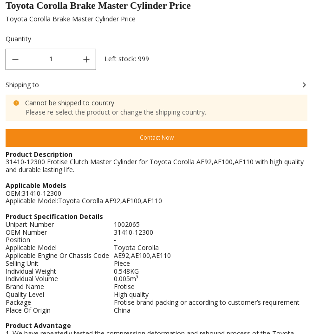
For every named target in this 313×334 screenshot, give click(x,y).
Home (14, 8)
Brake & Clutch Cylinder (184, 8)
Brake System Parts (112, 8)
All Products (54, 8)
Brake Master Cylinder (261, 8)
